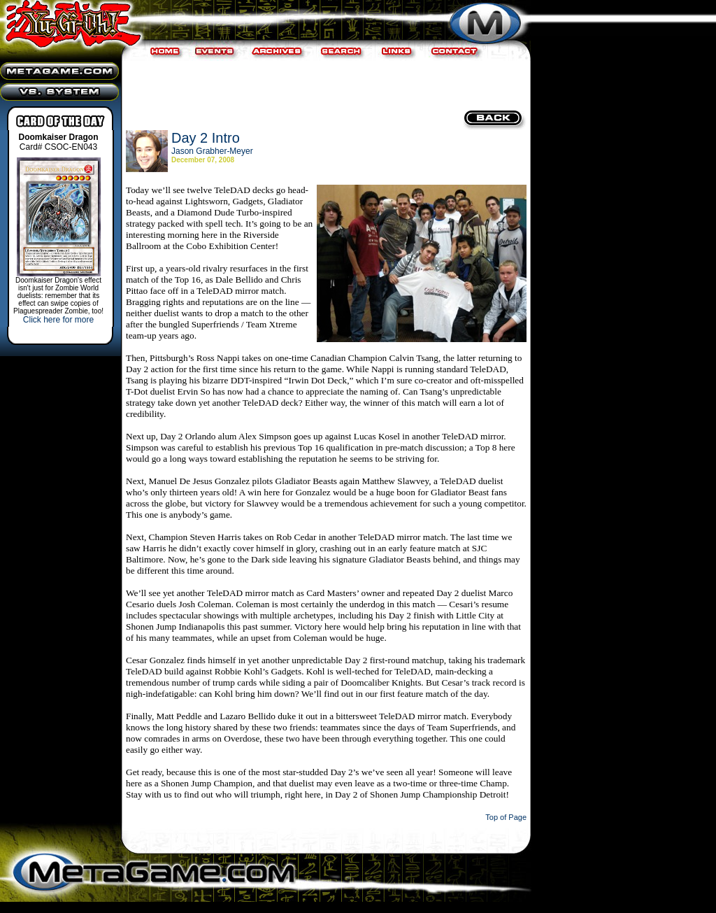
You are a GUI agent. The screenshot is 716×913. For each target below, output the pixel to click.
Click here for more (58, 320)
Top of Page (506, 817)
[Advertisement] (324, 84)
